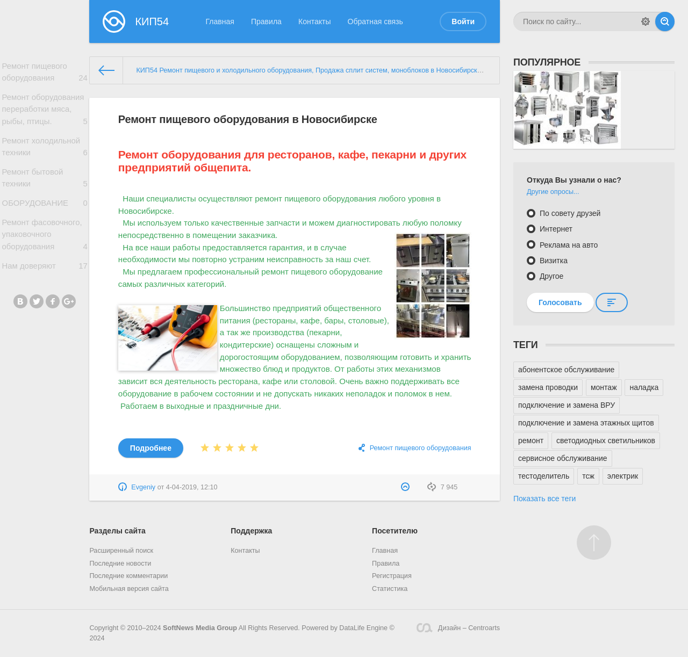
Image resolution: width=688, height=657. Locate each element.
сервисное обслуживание (562, 458)
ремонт (530, 440)
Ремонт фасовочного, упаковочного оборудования (44, 245)
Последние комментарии (128, 576)
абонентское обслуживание (566, 369)
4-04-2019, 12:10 (192, 487)
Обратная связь (375, 21)
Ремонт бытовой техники (44, 185)
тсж (588, 476)
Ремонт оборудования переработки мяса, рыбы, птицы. (44, 112)
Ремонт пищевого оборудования (44, 73)
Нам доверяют (44, 278)
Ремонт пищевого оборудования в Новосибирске (247, 119)
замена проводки (548, 387)
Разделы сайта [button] (117, 530)
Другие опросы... (553, 192)
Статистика (389, 589)
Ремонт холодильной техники (44, 151)
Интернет (555, 229)
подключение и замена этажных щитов (586, 422)
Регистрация (392, 576)
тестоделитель (543, 476)
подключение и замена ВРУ (566, 405)
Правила (266, 21)
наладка (643, 387)
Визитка (553, 260)
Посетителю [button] (395, 530)
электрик (622, 476)
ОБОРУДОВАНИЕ (44, 212)
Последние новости (120, 563)
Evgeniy (143, 487)
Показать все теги (544, 498)
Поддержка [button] (251, 530)
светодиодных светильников (605, 440)
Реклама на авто (568, 245)
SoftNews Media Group (200, 628)
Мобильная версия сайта (128, 589)
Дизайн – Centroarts (458, 627)
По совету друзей (569, 213)
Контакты (314, 21)
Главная (220, 21)
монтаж (604, 387)
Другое (550, 276)
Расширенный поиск (121, 550)
